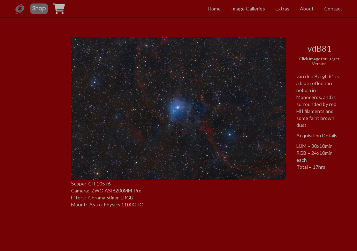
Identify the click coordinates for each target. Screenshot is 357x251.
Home (214, 9)
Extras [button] (282, 9)
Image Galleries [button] (248, 9)
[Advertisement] (37, 102)
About (307, 9)
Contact (333, 9)
